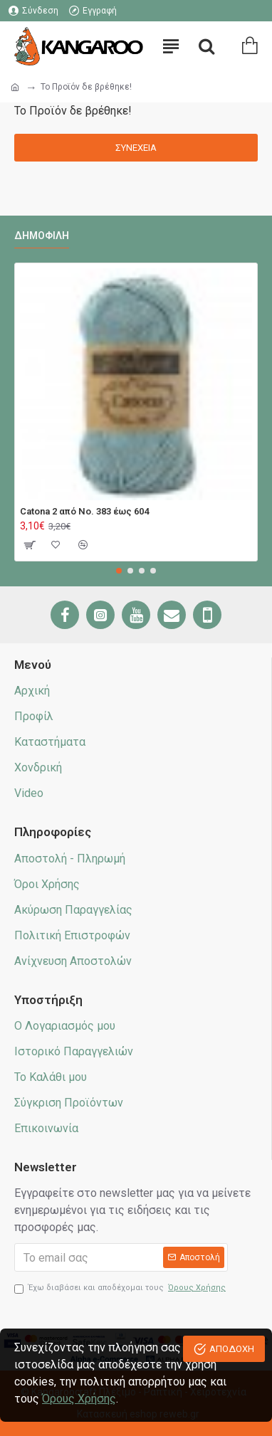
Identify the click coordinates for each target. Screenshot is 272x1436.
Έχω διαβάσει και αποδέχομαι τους (121, 1288)
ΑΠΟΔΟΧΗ (231, 1348)
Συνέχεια (136, 147)
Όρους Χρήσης (79, 1398)
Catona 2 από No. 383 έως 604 (84, 511)
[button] (119, 571)
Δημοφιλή (41, 235)
